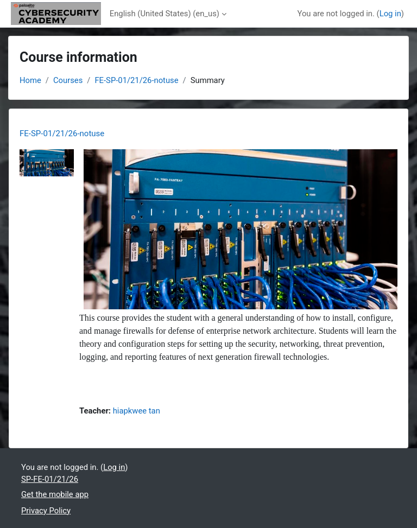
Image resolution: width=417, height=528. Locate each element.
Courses (68, 80)
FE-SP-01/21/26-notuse (136, 80)
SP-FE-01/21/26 (49, 479)
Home (30, 80)
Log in (390, 13)
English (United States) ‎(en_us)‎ (164, 13)
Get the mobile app (55, 494)
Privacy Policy (46, 511)
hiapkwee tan (136, 411)
